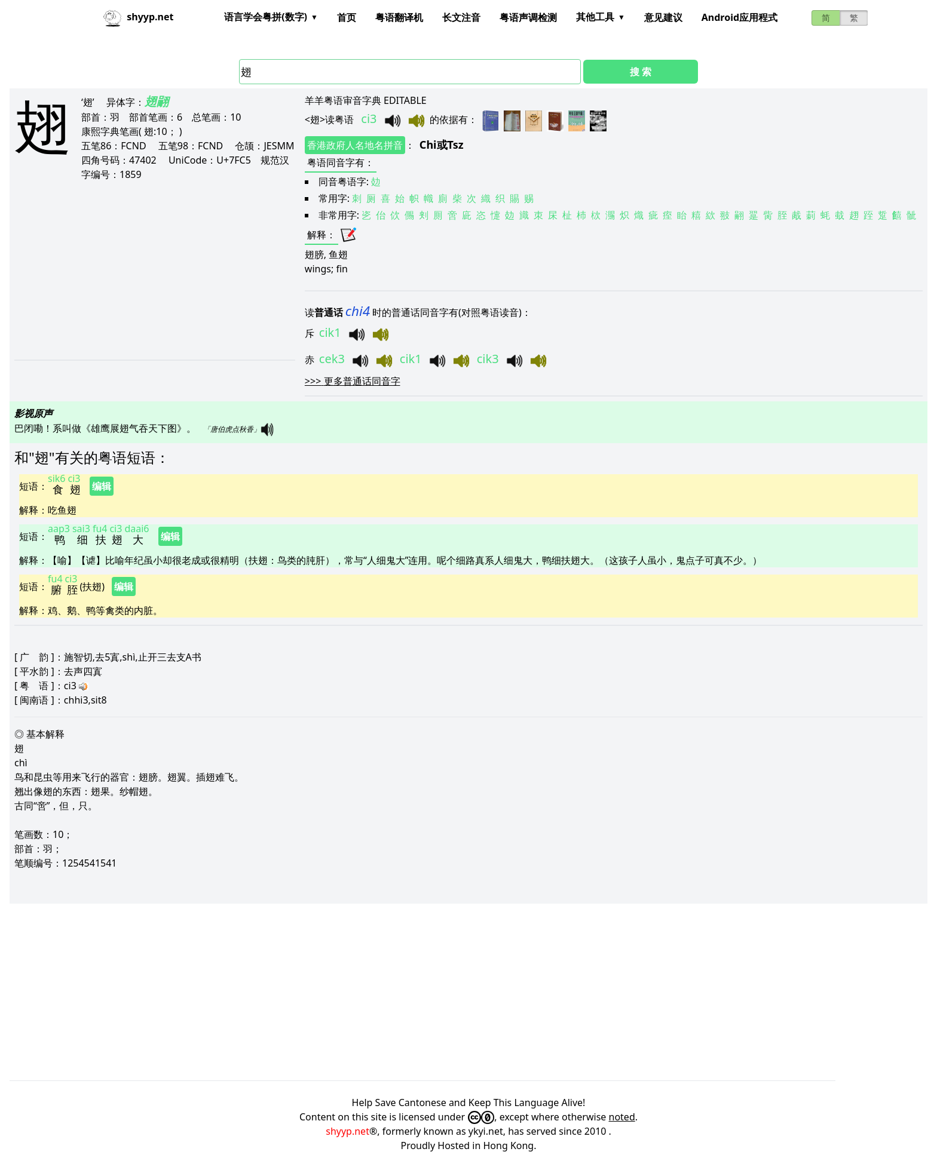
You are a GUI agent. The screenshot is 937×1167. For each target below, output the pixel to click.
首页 (346, 17)
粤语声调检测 (528, 17)
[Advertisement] (152, 270)
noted (622, 1116)
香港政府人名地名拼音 (355, 145)
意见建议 (663, 17)
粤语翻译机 (399, 17)
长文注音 (461, 17)
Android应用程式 (739, 17)
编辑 (101, 486)
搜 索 (640, 71)
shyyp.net (347, 1131)
